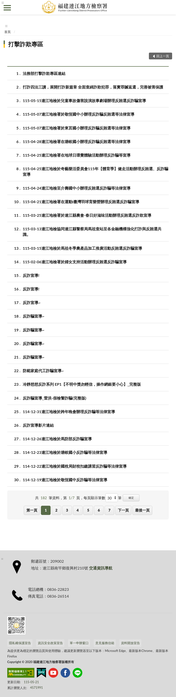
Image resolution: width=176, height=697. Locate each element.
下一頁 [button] (123, 510)
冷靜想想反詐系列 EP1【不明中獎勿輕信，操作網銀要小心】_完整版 (82, 384)
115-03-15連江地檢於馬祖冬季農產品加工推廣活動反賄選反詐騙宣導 (82, 248)
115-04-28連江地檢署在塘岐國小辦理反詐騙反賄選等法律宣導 (76, 141)
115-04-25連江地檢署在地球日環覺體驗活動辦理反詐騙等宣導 (76, 155)
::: (2, 2)
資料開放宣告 (130, 643)
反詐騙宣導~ (33, 316)
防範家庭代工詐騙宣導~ (43, 370)
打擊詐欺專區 (25, 44)
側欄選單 (7, 7)
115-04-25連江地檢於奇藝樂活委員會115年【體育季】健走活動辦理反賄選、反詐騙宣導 (95, 171)
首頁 (7, 32)
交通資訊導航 (100, 568)
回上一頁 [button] (162, 56)
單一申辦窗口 (79, 643)
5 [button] (88, 510)
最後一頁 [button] (142, 510)
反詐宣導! (31, 275)
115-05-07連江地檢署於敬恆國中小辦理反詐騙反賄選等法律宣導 (78, 114)
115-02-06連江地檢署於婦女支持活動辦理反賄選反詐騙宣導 (75, 261)
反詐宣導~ (31, 302)
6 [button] (99, 510)
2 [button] (56, 510)
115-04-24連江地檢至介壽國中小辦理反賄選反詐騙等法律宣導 (76, 188)
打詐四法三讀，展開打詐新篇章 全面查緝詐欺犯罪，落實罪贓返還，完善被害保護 (93, 87)
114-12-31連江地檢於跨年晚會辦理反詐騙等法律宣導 (69, 411)
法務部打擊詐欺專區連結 (44, 73)
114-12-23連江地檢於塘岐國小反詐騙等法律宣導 (65, 452)
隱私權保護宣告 (20, 643)
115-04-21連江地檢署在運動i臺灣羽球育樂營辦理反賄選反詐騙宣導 (81, 201)
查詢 (168, 7)
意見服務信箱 (104, 643)
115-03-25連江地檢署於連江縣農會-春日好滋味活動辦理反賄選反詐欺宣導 (87, 215)
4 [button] (78, 510)
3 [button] (67, 510)
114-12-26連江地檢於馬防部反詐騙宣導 (57, 438)
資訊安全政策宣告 (50, 643)
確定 (131, 497)
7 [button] (109, 510)
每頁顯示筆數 (94, 498)
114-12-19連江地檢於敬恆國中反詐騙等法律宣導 (65, 479)
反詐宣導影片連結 (38, 425)
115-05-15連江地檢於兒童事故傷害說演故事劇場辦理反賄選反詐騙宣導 (84, 100)
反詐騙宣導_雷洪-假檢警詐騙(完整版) (54, 398)
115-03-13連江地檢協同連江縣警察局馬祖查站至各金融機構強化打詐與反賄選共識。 (92, 231)
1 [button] (46, 510)
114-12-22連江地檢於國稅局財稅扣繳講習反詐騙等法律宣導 (75, 466)
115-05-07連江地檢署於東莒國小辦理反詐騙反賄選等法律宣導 (76, 128)
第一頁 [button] (31, 510)
